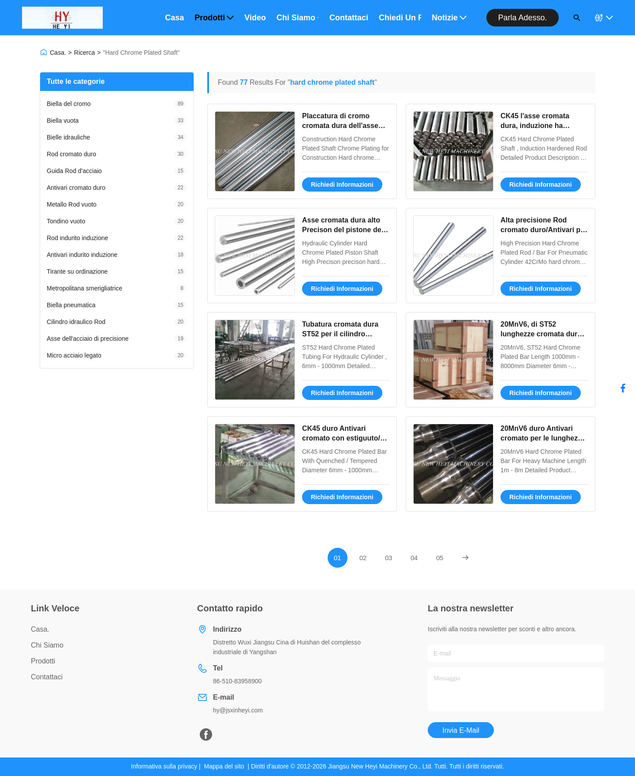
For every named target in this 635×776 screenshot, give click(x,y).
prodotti (43, 661)
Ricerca (84, 52)
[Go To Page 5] (440, 558)
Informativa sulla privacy (164, 766)
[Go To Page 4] (414, 558)
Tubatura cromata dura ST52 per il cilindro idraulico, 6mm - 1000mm (344, 334)
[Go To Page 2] (363, 558)
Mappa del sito (224, 766)
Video (255, 17)
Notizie (449, 17)
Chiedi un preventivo (400, 17)
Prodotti (214, 17)
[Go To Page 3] (389, 558)
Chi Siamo (297, 17)
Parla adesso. (522, 17)
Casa (174, 17)
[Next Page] (465, 558)
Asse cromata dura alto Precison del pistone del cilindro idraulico (342, 230)
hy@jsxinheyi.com (238, 710)
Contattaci (348, 17)
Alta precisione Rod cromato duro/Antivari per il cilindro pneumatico (544, 230)
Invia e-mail (460, 730)
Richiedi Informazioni (342, 184)
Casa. (58, 52)
